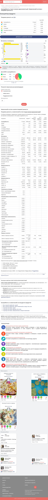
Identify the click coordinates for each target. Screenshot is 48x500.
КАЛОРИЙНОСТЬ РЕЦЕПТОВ (30, 482)
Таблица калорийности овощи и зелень (27, 5)
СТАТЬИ (3, 485)
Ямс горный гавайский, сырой (10, 305)
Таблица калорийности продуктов (11, 5)
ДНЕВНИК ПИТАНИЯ (6, 477)
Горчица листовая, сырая (9, 307)
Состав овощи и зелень (18, 314)
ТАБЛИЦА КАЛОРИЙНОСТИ (30, 480)
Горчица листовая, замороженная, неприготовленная (16, 310)
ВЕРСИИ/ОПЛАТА (5, 491)
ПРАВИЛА (9, 495)
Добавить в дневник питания (24, 37)
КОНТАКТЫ (11, 493)
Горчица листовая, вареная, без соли (12, 309)
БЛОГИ (3, 482)
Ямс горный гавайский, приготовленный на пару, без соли (17, 306)
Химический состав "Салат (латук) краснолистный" (33, 314)
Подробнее (35, 271)
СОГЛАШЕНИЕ (5, 495)
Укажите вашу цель (5, 89)
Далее (24, 104)
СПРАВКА (4, 489)
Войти (45, 2)
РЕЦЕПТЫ (4, 480)
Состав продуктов (8, 314)
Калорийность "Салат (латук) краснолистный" (11, 7)
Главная (2, 5)
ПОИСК (26, 477)
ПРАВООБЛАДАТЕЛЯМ (6, 487)
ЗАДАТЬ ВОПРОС (5, 493)
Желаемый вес (4, 98)
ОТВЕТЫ (26, 485)
